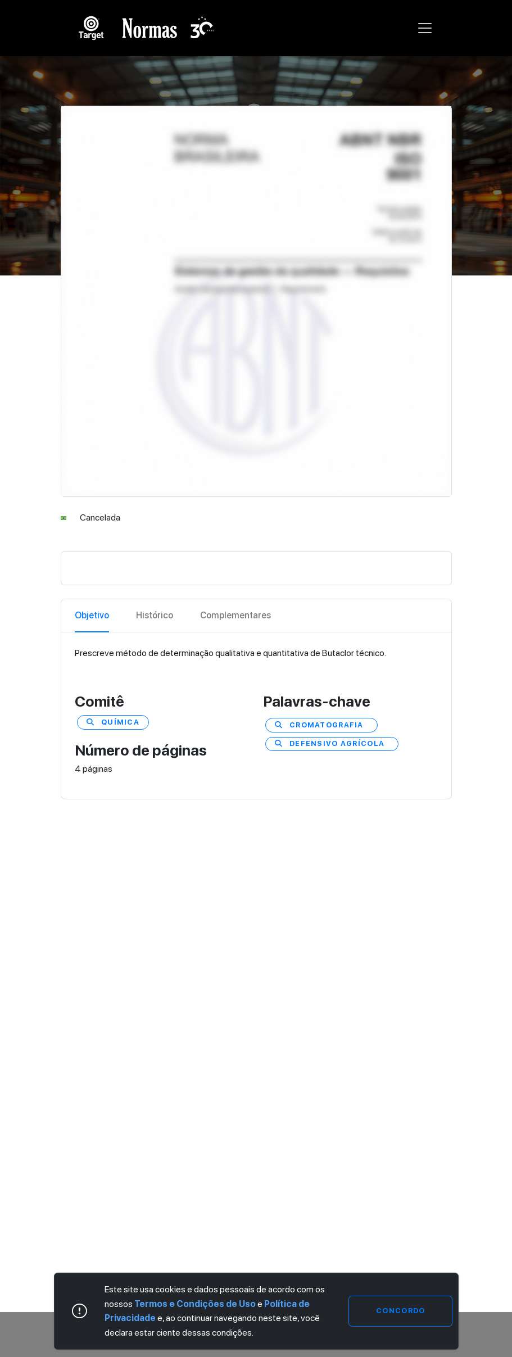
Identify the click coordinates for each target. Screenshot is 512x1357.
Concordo (400, 1310)
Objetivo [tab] (92, 615)
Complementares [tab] (235, 615)
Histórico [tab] (154, 615)
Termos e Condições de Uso (195, 1304)
